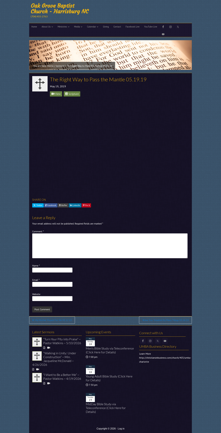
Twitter (38, 205)
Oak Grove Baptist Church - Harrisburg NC (59, 8)
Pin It (86, 205)
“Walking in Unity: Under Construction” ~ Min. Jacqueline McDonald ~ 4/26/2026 (54, 358)
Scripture (72, 94)
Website (36, 294)
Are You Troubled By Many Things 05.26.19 (165, 320)
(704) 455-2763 (39, 16)
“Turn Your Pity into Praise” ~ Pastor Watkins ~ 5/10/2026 (62, 341)
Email (36, 279)
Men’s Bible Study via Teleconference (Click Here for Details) (110, 350)
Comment (38, 231)
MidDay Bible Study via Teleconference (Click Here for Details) (106, 408)
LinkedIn (75, 205)
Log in (121, 428)
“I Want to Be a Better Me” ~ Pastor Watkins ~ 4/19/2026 (62, 376)
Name (36, 265)
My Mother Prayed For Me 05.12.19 (52, 320)
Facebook (50, 205)
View (56, 94)
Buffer (63, 205)
